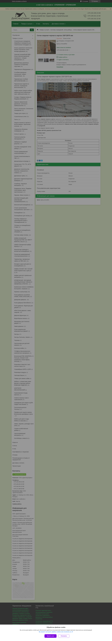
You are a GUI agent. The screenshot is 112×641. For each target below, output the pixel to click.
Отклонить (64, 636)
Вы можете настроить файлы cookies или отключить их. (55, 632)
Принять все (50, 636)
